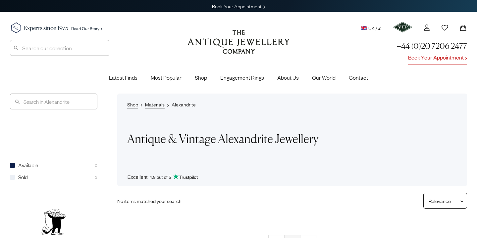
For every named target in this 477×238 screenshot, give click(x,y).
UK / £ (371, 27)
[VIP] (402, 27)
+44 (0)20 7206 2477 (432, 46)
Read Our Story (86, 28)
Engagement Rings (242, 77)
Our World (324, 77)
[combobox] (59, 48)
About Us (288, 77)
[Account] (427, 27)
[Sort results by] (443, 200)
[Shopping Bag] (463, 28)
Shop (201, 77)
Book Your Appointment (238, 6)
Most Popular (166, 77)
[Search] (53, 101)
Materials (155, 104)
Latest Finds (123, 77)
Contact (358, 77)
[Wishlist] (445, 28)
